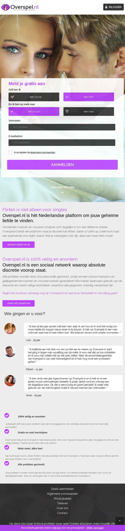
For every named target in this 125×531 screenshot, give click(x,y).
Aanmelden (62, 165)
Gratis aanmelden (62, 489)
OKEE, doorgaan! (95, 528)
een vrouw (36, 97)
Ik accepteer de (34, 152)
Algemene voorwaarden (62, 493)
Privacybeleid (62, 498)
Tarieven (62, 503)
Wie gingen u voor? (62, 51)
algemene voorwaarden (42, 152)
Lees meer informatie (62, 187)
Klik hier (57, 528)
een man (89, 97)
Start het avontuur (18, 303)
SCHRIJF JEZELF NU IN (18, 245)
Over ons (62, 508)
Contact (62, 513)
